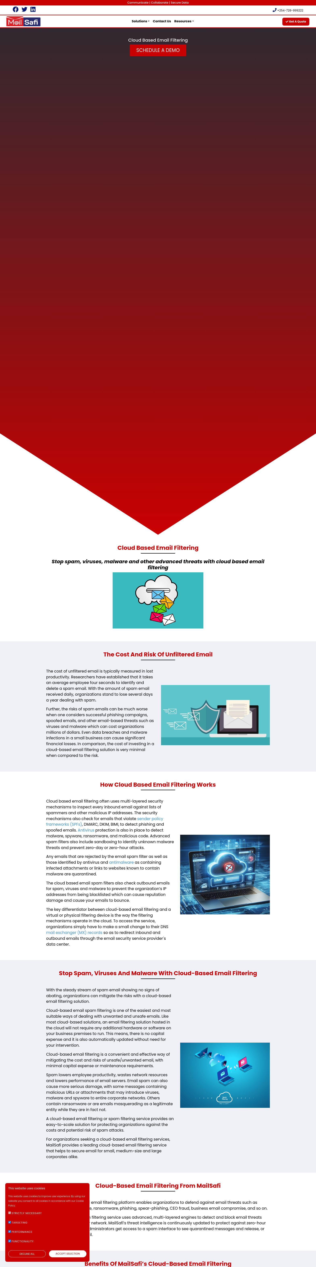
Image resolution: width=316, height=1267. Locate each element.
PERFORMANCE (22, 1232)
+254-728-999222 (288, 10)
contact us (162, 21)
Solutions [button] (139, 21)
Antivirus (86, 830)
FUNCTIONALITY (23, 1241)
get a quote (296, 22)
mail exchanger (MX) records (74, 932)
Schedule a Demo (158, 50)
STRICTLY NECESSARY (27, 1213)
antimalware (121, 862)
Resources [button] (183, 21)
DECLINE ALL (27, 1254)
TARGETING (20, 1223)
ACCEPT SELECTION (68, 1254)
